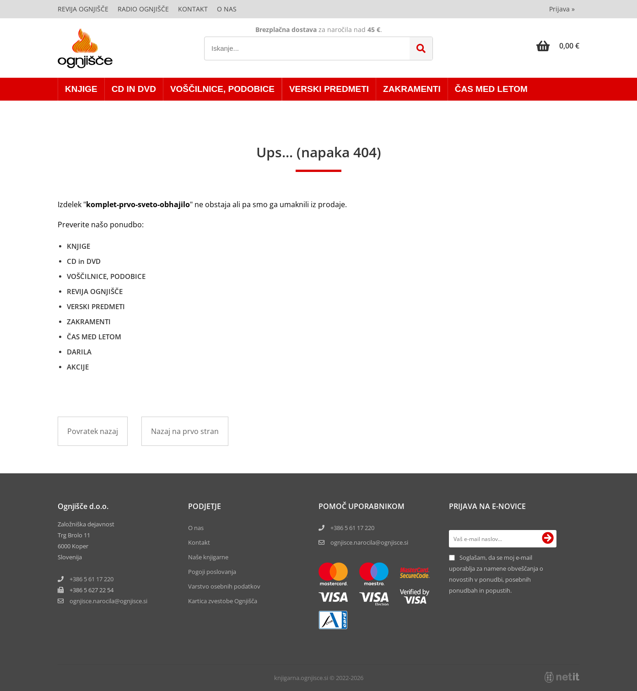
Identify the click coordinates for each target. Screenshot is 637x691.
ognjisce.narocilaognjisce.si (108, 601)
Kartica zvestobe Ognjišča (222, 601)
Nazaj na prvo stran (185, 431)
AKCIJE (78, 366)
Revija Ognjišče (83, 9)
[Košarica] (557, 46)
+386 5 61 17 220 (91, 579)
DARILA (79, 351)
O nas (227, 9)
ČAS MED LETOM (491, 89)
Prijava (562, 9)
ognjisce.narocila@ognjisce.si (369, 542)
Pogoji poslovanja (212, 572)
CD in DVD (134, 89)
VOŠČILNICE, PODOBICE (222, 89)
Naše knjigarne (208, 557)
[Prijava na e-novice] (547, 538)
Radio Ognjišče (143, 9)
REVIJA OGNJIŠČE (95, 291)
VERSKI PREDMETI (329, 89)
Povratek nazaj (92, 431)
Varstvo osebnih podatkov (224, 586)
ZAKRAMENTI (412, 89)
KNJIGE (81, 89)
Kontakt (193, 9)
